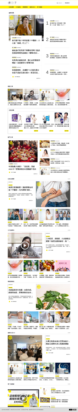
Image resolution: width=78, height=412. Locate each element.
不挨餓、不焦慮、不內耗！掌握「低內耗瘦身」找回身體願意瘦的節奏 (15, 298)
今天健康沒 (18, 7)
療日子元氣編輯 (13, 142)
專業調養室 (25, 7)
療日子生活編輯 (51, 220)
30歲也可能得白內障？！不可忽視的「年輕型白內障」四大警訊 (15, 196)
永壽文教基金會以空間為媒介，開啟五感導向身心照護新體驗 (15, 75)
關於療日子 (17, 403)
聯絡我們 (33, 403)
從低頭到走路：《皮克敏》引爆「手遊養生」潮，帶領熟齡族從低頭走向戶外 (31, 247)
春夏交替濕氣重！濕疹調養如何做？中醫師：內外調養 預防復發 (21, 160)
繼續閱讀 (38, 48)
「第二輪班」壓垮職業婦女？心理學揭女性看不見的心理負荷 (62, 196)
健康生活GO (32, 7)
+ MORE (68, 149)
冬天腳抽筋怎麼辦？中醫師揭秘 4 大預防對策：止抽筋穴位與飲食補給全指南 (62, 298)
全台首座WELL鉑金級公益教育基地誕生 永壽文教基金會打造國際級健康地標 (46, 75)
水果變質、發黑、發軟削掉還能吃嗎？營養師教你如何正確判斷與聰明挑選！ (46, 247)
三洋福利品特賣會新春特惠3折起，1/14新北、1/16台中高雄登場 (46, 350)
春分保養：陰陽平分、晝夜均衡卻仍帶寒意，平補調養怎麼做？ (31, 298)
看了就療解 (39, 7)
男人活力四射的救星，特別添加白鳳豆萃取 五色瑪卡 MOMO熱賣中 (46, 96)
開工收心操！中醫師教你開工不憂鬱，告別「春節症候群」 (46, 298)
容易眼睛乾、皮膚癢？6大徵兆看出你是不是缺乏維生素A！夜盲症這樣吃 (59, 48)
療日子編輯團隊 (17, 47)
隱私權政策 (28, 403)
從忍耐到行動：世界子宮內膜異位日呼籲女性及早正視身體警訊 (31, 350)
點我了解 (20, 101)
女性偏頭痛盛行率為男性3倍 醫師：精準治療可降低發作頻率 (47, 196)
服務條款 (22, 403)
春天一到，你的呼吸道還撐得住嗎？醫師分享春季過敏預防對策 (31, 196)
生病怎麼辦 (11, 7)
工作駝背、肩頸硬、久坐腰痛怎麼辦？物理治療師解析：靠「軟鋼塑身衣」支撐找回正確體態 (58, 211)
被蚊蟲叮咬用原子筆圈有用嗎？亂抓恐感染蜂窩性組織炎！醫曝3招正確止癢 (58, 30)
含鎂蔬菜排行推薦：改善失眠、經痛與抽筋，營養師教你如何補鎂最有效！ (21, 263)
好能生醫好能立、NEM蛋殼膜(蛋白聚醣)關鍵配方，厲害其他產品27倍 (16, 96)
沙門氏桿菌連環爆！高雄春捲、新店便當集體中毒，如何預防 (62, 75)
